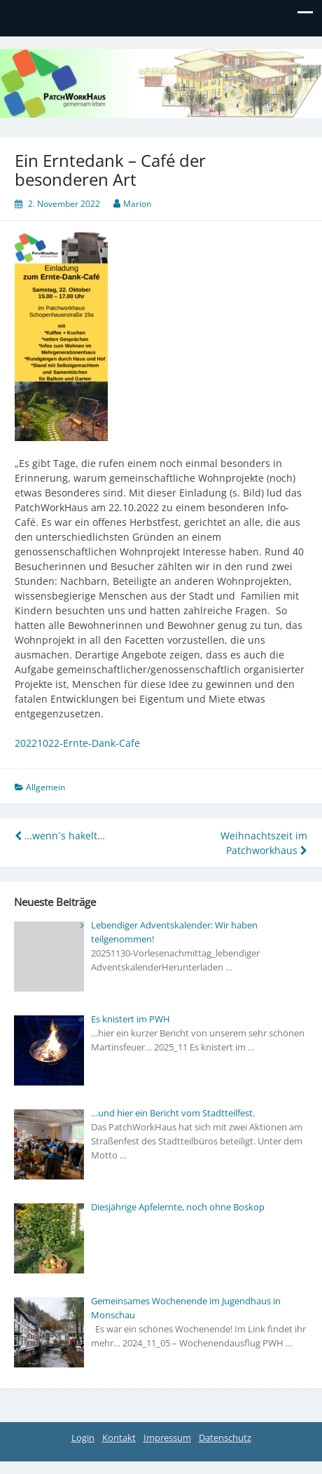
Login (82, 1437)
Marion (137, 204)
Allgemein (45, 787)
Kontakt (119, 1437)
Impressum (167, 1437)
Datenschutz (225, 1437)
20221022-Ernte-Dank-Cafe (77, 743)
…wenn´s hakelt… (60, 835)
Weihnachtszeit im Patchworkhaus (263, 843)
